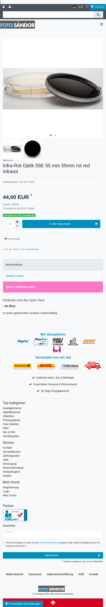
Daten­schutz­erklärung (60, 574)
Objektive (8, 416)
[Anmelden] (4, 7)
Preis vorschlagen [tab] (20, 286)
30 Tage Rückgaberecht (55, 390)
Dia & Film (9, 432)
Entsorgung (10, 463)
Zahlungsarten (11, 455)
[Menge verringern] (17, 226)
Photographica (11, 420)
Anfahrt (7, 475)
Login (6, 491)
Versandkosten (32, 249)
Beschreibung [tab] (14, 264)
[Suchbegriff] (48, 14)
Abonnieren (72, 555)
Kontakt (7, 447)
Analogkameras (12, 408)
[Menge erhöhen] (17, 222)
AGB (81, 574)
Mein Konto (9, 495)
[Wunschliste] (87, 7)
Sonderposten (11, 436)
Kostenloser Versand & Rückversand (55, 384)
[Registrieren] (10, 7)
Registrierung (11, 487)
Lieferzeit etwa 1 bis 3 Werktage (55, 377)
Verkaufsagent (11, 471)
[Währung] (80, 7)
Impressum (35, 574)
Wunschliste (12, 239)
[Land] (74, 7)
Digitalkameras (12, 412)
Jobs (6, 459)
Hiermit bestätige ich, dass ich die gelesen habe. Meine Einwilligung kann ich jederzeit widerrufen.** (53, 544)
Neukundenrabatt (13, 467)
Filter (6, 428)
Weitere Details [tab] (15, 275)
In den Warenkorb (73, 224)
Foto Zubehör (11, 424)
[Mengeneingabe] (10, 224)
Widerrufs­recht (14, 574)
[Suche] (98, 14)
